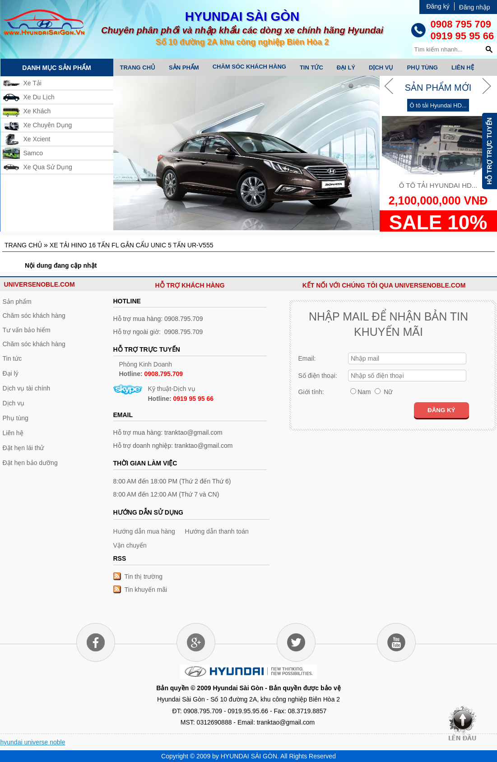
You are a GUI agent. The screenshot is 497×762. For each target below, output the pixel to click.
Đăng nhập (474, 7)
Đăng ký (437, 6)
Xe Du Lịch (39, 97)
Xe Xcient (37, 139)
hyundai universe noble (32, 742)
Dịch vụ (381, 67)
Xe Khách (37, 111)
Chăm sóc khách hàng (249, 66)
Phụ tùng (422, 67)
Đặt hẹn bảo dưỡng (30, 462)
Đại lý (346, 67)
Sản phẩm (184, 67)
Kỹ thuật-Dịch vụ (181, 393)
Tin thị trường (144, 576)
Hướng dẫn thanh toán (217, 531)
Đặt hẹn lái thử (23, 447)
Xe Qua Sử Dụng (47, 167)
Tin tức (311, 67)
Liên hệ (462, 67)
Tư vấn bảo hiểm (27, 330)
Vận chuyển (130, 545)
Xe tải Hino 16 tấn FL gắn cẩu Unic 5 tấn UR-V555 (132, 245)
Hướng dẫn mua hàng (144, 531)
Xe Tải (32, 83)
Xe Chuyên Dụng (47, 125)
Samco (33, 153)
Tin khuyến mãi (146, 589)
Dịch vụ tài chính (27, 388)
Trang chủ (138, 67)
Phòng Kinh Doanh (151, 369)
